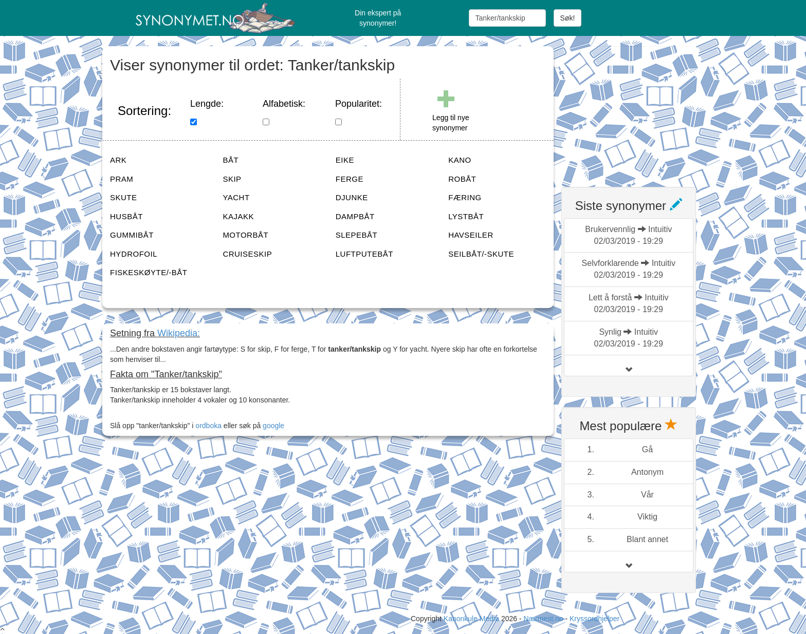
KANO (459, 160)
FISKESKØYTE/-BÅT (149, 272)
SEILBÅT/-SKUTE (481, 253)
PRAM (121, 179)
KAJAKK (238, 216)
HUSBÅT (126, 216)
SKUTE (123, 197)
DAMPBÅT (355, 216)
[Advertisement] (638, 110)
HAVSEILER (470, 234)
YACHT (236, 197)
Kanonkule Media (472, 618)
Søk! (567, 18)
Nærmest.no (543, 618)
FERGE (349, 179)
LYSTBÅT (466, 216)
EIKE (345, 160)
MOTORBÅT (245, 234)
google (273, 425)
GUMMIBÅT (132, 234)
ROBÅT (462, 179)
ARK (118, 160)
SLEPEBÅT (357, 234)
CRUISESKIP (247, 253)
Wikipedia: (178, 333)
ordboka (207, 425)
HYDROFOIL (133, 253)
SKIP (232, 179)
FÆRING (465, 197)
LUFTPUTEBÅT (364, 253)
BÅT (231, 160)
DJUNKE (352, 197)
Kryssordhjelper (594, 618)
